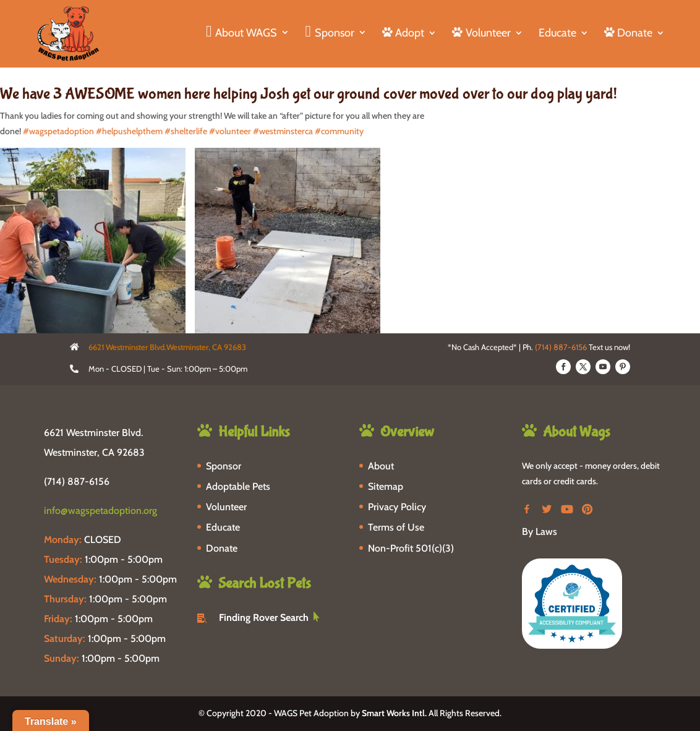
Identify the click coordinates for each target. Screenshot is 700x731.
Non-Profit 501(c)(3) (411, 548)
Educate (557, 34)
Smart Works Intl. (394, 713)
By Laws (539, 531)
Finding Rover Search (264, 617)
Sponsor (223, 466)
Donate (221, 548)
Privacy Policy (397, 507)
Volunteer (226, 507)
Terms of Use (396, 527)
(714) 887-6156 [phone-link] (76, 481)
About (381, 466)
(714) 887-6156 (561, 347)
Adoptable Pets (238, 486)
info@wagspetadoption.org (100, 510)
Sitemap (385, 486)
